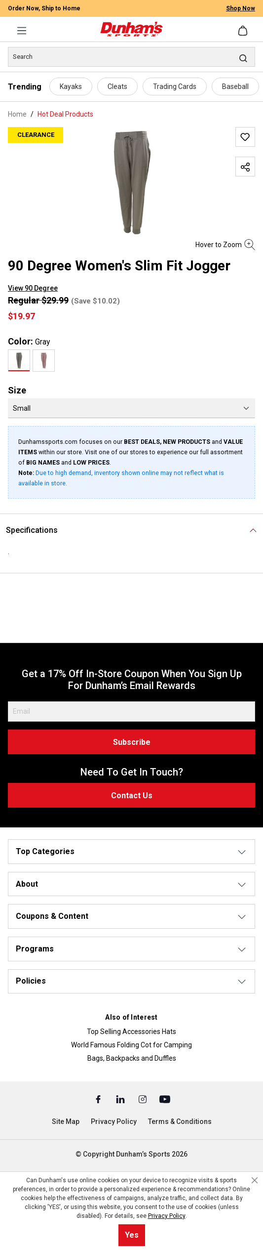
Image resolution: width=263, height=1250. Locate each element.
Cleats (117, 86)
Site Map (65, 1121)
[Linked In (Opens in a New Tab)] (121, 1099)
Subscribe (131, 742)
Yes (132, 1235)
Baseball (235, 86)
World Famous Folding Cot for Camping (131, 1045)
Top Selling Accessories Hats (131, 1031)
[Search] (131, 57)
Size (17, 390)
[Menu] (22, 31)
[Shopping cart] (244, 31)
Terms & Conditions (180, 1121)
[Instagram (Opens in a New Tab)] (143, 1099)
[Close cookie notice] (254, 1180)
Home (17, 114)
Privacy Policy (114, 1121)
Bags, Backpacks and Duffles (131, 1058)
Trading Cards (174, 86)
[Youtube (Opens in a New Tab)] (164, 1099)
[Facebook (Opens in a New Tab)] (99, 1099)
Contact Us (131, 795)
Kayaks (71, 86)
